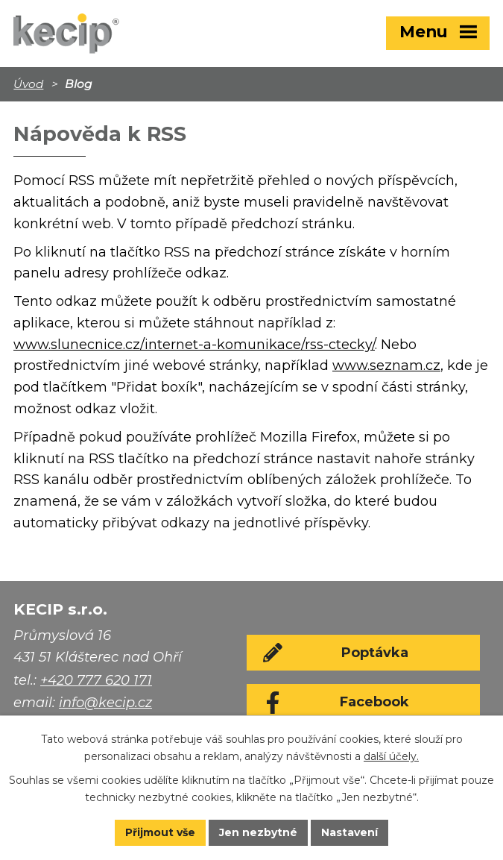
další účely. (391, 756)
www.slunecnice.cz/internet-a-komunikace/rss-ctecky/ (194, 344)
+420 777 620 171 (96, 680)
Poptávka (374, 652)
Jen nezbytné (258, 832)
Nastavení (349, 832)
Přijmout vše (160, 832)
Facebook (374, 702)
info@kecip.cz (105, 702)
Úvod (28, 84)
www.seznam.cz (386, 365)
